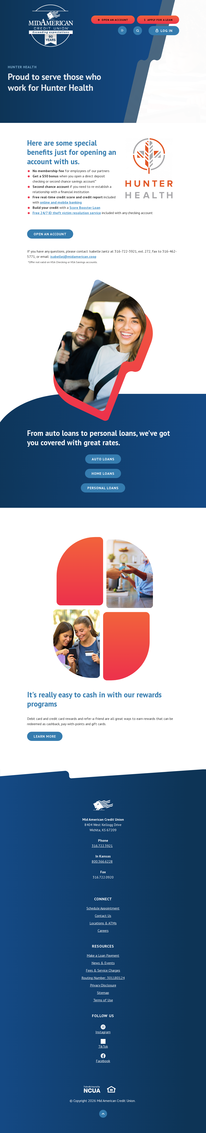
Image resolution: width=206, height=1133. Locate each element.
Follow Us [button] (103, 1015)
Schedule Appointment (103, 908)
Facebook (103, 1061)
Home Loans (103, 473)
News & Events (103, 963)
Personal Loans (103, 488)
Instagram (103, 1032)
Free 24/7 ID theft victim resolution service (67, 213)
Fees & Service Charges (103, 970)
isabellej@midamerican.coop (73, 256)
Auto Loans (103, 459)
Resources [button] (103, 946)
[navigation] (122, 30)
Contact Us (103, 915)
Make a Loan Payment (103, 955)
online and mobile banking (61, 202)
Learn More (45, 736)
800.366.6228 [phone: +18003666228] (102, 861)
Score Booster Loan (84, 207)
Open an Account (50, 234)
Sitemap (103, 992)
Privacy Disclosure (103, 985)
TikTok (103, 1046)
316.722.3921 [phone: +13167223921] (102, 845)
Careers (103, 930)
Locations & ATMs (103, 923)
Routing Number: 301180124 (103, 978)
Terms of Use (103, 1000)
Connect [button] (103, 898)
